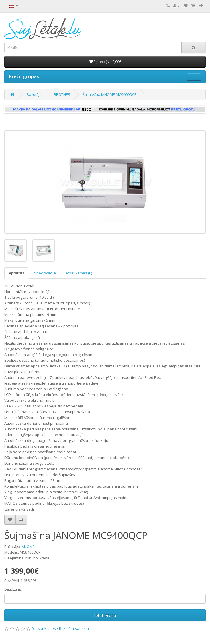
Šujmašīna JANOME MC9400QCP (110, 94)
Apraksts (16, 273)
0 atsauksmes (44, 628)
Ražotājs (34, 94)
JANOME (28, 546)
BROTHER (62, 94)
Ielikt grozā (105, 615)
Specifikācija (45, 273)
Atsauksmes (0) (79, 273)
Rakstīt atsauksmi (74, 628)
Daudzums (13, 589)
